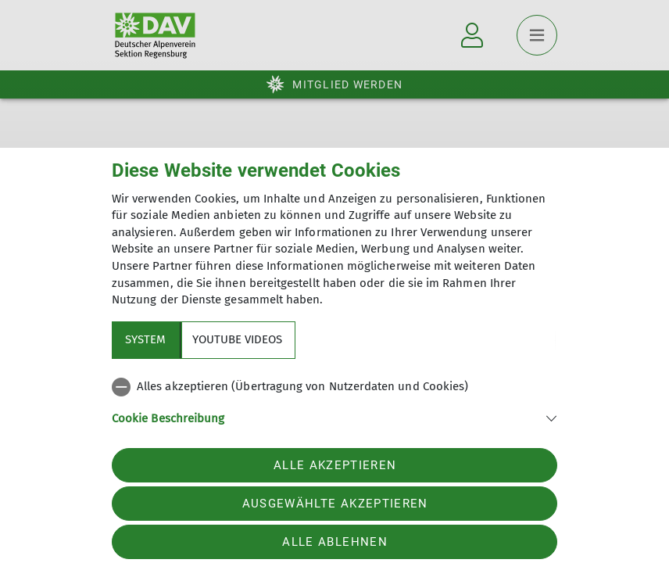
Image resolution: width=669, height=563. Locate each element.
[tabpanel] (334, 411)
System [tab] (145, 339)
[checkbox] (334, 387)
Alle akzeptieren (335, 465)
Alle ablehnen (334, 542)
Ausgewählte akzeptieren (335, 504)
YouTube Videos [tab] (237, 339)
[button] (334, 417)
